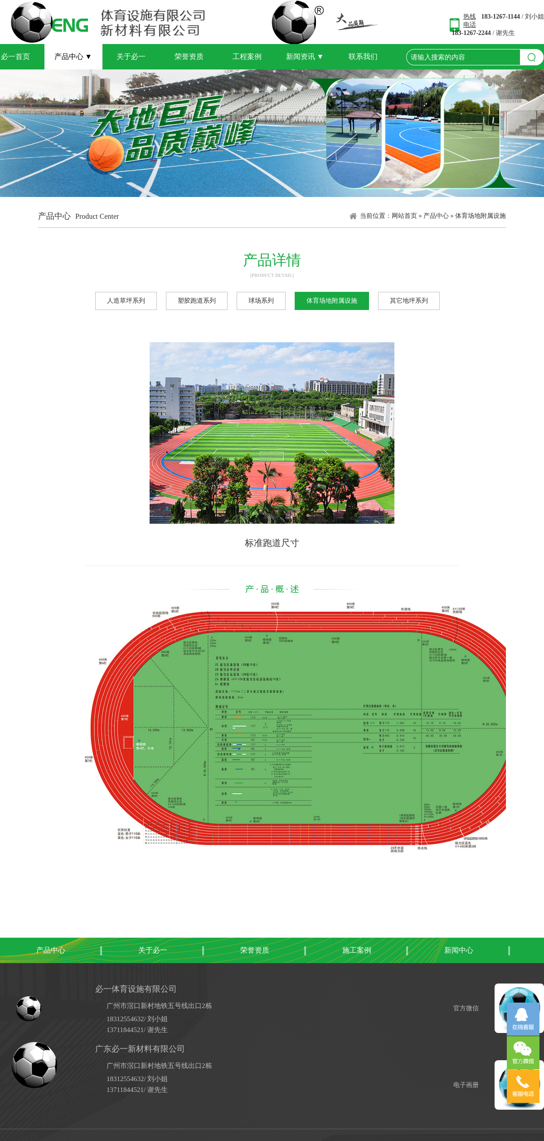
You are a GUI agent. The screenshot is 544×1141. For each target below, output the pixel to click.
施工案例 (356, 950)
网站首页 (404, 215)
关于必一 (131, 56)
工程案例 (247, 56)
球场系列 (261, 300)
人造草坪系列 (126, 300)
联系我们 (363, 56)
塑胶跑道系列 (197, 300)
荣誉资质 (189, 56)
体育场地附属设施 (480, 215)
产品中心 (73, 56)
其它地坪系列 (409, 300)
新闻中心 (458, 950)
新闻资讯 (305, 56)
